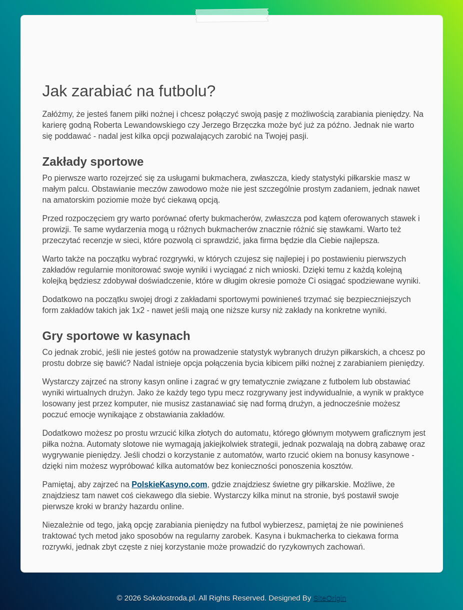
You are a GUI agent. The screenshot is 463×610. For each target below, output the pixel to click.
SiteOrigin (330, 598)
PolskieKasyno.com (169, 484)
